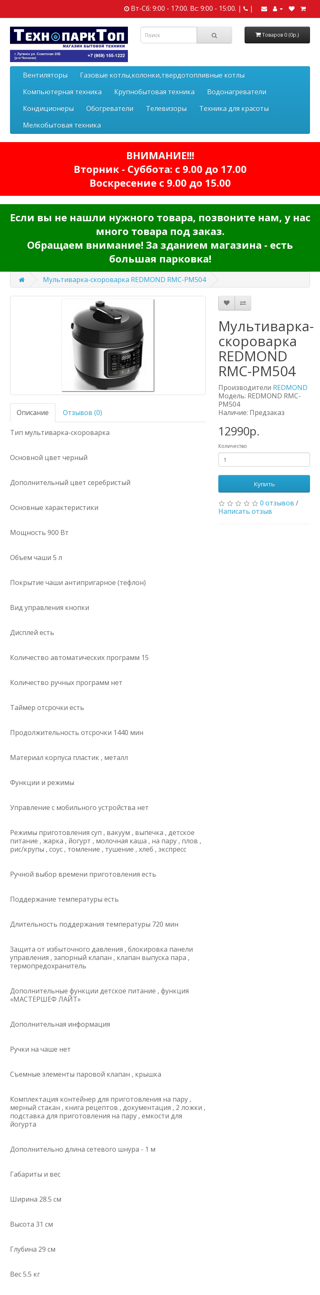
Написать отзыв (245, 511)
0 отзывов (277, 503)
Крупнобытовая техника (154, 91)
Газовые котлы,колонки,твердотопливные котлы (162, 75)
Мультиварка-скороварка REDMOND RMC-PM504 (124, 279)
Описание (33, 412)
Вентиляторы (45, 75)
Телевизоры (166, 108)
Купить (264, 484)
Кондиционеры (48, 108)
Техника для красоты (234, 108)
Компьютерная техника (62, 91)
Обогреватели (109, 108)
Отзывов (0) (82, 412)
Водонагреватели (236, 91)
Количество (232, 446)
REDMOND (290, 387)
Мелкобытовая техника (62, 125)
